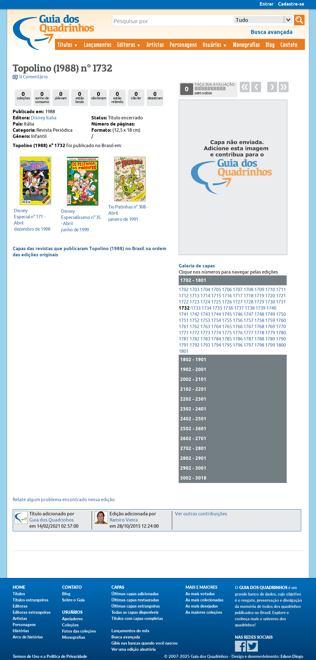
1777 (248, 333)
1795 (227, 345)
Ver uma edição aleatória (133, 649)
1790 (281, 339)
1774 (216, 333)
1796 (238, 345)
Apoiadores (72, 618)
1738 (250, 308)
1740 (271, 308)
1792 (194, 345)
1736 (228, 308)
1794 (216, 345)
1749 (270, 314)
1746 (238, 314)
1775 (227, 333)
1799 (270, 345)
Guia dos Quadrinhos (51, 520)
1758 (259, 321)
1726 (227, 302)
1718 (248, 296)
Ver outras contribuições (201, 514)
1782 (194, 339)
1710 (270, 290)
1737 (239, 308)
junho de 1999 (81, 220)
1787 (248, 339)
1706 (227, 290)
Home (19, 587)
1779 (270, 333)
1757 (248, 321)
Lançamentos (98, 44)
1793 (205, 345)
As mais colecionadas (204, 599)
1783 (205, 339)
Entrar (266, 4)
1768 (259, 327)
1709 (259, 290)
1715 (216, 296)
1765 (227, 327)
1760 (281, 321)
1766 (238, 327)
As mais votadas (200, 593)
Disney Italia (43, 118)
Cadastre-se (291, 4)
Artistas (155, 44)
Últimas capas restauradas (135, 599)
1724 (205, 302)
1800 (281, 345)
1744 (216, 314)
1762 (194, 327)
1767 (248, 327)
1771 (184, 333)
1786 (238, 339)
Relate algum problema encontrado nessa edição (64, 500)
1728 (248, 302)
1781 (184, 339)
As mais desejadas (201, 606)
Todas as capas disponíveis (135, 612)
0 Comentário (33, 77)
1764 (216, 327)
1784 (216, 339)
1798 (259, 345)
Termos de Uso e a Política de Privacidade (50, 656)
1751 (184, 321)
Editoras (129, 44)
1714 (205, 296)
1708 (248, 290)
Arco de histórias (28, 636)
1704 (205, 290)
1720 (270, 296)
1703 (194, 290)
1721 (281, 296)
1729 (259, 302)
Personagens (183, 44)
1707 (238, 290)
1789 (270, 339)
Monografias (246, 44)
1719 (259, 296)
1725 (216, 302)
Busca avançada (125, 636)
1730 (270, 302)
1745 (227, 314)
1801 (184, 351)
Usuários (215, 44)
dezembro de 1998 (34, 220)
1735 (217, 308)
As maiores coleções (203, 612)
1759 (270, 321)
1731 (281, 302)
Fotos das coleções (79, 631)
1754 (216, 321)
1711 (281, 290)
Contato (289, 44)
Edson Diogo (292, 656)
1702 (184, 290)
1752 (194, 321)
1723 (194, 302)
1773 (205, 333)
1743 (205, 314)
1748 (259, 314)
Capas (117, 587)
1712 (184, 296)
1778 (259, 333)
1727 (238, 302)
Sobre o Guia (73, 599)
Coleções (70, 624)
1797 (248, 345)
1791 (184, 345)
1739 (260, 308)
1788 (259, 339)
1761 (184, 327)
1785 (227, 339)
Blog (270, 44)
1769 (270, 327)
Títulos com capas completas (137, 618)
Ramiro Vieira (124, 520)
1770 (281, 327)
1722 (184, 302)
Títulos (68, 44)
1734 (206, 308)
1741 (184, 314)
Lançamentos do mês (130, 630)
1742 (194, 314)
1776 (238, 333)
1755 (227, 321)
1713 (194, 296)
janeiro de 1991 (128, 213)
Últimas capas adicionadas (135, 593)
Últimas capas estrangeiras (135, 606)
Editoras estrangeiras (32, 612)
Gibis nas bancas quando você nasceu (144, 643)
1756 (238, 321)
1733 (196, 308)
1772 (194, 333)
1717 (238, 296)
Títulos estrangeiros (30, 599)
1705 (216, 290)
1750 (281, 314)
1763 (205, 327)
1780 (281, 333)
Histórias (21, 630)
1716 (227, 296)
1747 (248, 314)
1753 (205, 321)
